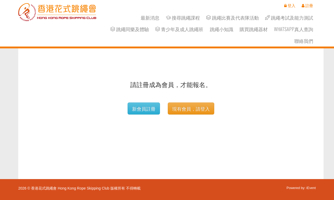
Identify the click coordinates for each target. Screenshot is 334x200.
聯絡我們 (303, 41)
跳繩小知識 (221, 29)
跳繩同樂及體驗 (129, 29)
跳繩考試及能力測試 (289, 18)
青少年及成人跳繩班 (179, 29)
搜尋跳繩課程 (183, 18)
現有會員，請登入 (191, 108)
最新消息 (150, 18)
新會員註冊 (144, 108)
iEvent (311, 188)
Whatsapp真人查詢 (293, 29)
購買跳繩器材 (254, 29)
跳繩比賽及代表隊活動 (232, 18)
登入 (289, 5)
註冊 (307, 5)
